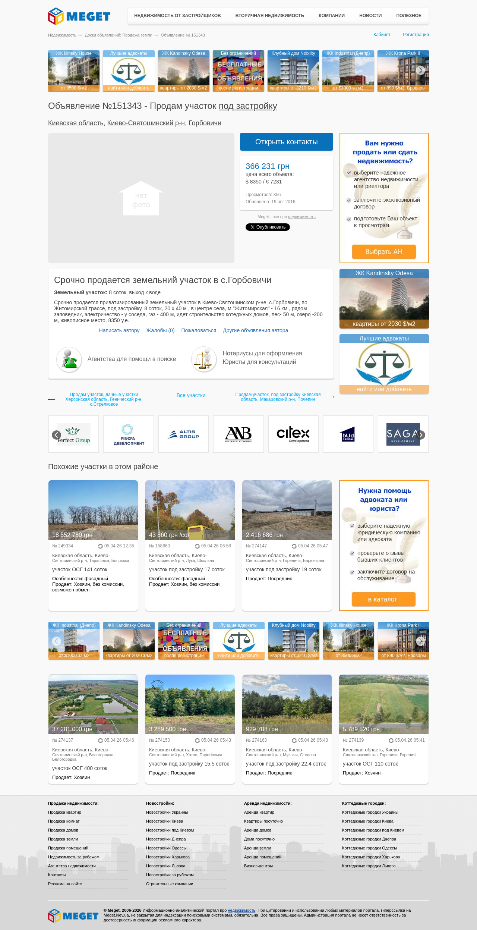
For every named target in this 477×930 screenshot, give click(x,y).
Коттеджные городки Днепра (369, 839)
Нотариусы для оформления (262, 353)
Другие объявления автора (255, 330)
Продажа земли (63, 839)
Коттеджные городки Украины (370, 812)
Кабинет (382, 34)
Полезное (408, 15)
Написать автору (119, 330)
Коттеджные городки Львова (369, 866)
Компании (332, 15)
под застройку (248, 106)
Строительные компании (169, 884)
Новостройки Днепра (166, 839)
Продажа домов (63, 830)
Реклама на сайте (65, 884)
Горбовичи (205, 123)
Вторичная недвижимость (270, 15)
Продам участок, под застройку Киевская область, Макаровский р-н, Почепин (278, 397)
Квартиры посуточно (263, 821)
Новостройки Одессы (166, 848)
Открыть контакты (286, 142)
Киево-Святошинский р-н (146, 123)
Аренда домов (257, 830)
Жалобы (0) (160, 330)
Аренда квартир (259, 812)
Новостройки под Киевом (170, 830)
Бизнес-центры (258, 866)
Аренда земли (257, 848)
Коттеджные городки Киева (368, 821)
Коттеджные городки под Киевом (373, 830)
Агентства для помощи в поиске (132, 359)
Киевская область (76, 123)
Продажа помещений (68, 848)
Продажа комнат (64, 821)
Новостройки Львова (165, 866)
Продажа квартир (64, 812)
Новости (370, 15)
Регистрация (416, 34)
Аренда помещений (262, 857)
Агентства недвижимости (72, 866)
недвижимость (302, 216)
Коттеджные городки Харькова (371, 857)
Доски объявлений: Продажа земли (118, 35)
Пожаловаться (198, 330)
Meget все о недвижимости (73, 916)
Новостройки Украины (167, 812)
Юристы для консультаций (259, 362)
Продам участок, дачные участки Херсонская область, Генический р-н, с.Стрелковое (103, 399)
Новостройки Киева (164, 821)
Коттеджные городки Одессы (369, 848)
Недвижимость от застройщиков (177, 15)
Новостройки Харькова (168, 857)
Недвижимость (62, 35)
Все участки (191, 395)
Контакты (57, 875)
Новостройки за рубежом (170, 875)
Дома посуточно (259, 839)
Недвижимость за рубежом (73, 857)
